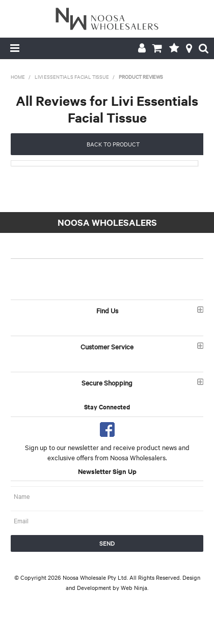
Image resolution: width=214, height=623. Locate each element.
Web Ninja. (134, 587)
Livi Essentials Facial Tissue (72, 76)
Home (18, 76)
